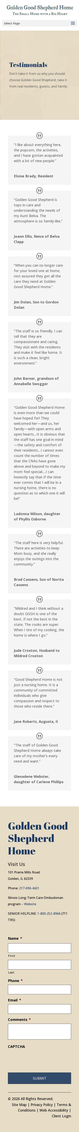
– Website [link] (29, 904)
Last (11, 972)
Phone (15, 980)
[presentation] (38, 1058)
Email (14, 1000)
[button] (39, 23)
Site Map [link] (19, 1104)
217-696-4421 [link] (29, 888)
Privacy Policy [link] (42, 1104)
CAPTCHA (16, 1046)
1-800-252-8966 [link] (48, 913)
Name (15, 938)
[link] (40, 9)
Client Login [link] (61, 1116)
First (11, 956)
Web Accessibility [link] (54, 1110)
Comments (19, 1019)
